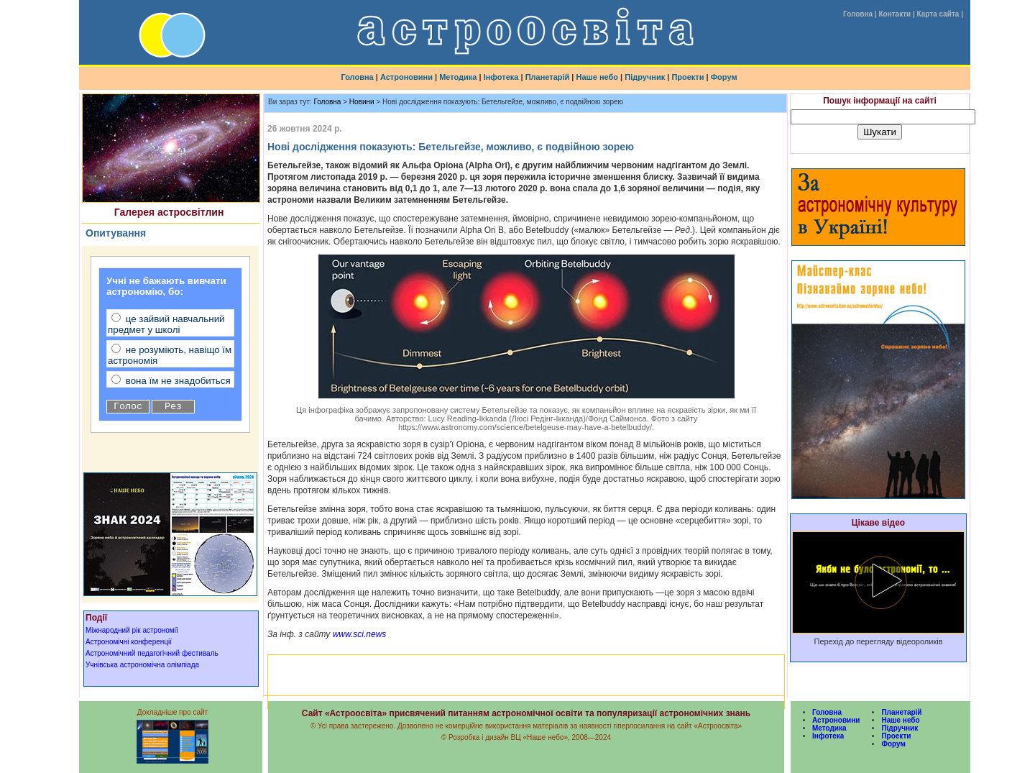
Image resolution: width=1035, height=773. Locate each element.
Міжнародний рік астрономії (132, 630)
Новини (361, 102)
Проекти (687, 77)
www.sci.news (358, 634)
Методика (458, 77)
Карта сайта (938, 14)
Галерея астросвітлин (169, 212)
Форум (724, 77)
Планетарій (547, 77)
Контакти (894, 14)
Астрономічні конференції (129, 642)
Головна (858, 14)
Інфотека (501, 77)
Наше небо (597, 77)
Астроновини (406, 77)
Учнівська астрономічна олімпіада (142, 665)
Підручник (645, 77)
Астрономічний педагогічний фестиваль (152, 653)
